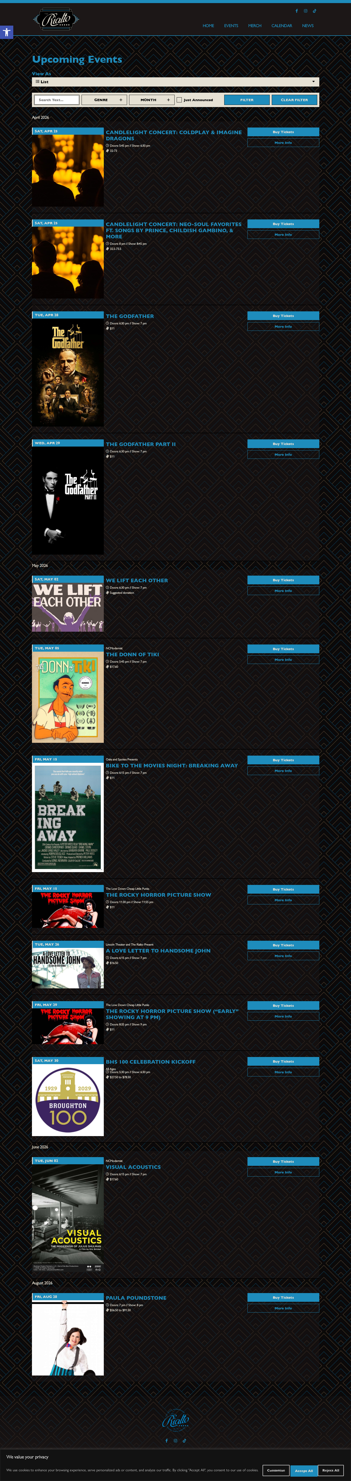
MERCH (254, 25)
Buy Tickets (283, 132)
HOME (208, 25)
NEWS (307, 25)
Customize (257, 1470)
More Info (283, 143)
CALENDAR (281, 25)
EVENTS (231, 25)
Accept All (327, 1470)
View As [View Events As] (41, 73)
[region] (175, 1466)
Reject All (292, 1470)
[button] (6, 32)
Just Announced (198, 100)
